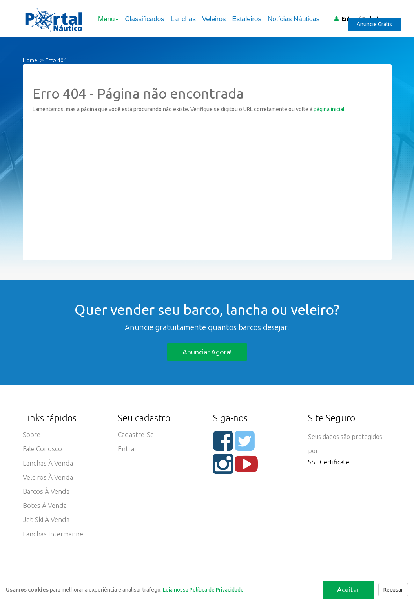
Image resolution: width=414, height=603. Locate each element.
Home (30, 60)
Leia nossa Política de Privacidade (203, 590)
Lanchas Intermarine (54, 540)
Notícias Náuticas (292, 19)
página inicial (329, 109)
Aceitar (347, 589)
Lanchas (181, 19)
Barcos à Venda (47, 495)
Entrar (349, 19)
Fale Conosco (43, 451)
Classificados (142, 19)
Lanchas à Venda (49, 465)
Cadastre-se (377, 19)
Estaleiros (245, 19)
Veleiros (212, 19)
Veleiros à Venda (49, 480)
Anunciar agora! (207, 352)
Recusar (393, 590)
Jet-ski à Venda (47, 525)
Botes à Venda (45, 510)
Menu (107, 19)
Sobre (32, 436)
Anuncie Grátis (378, 30)
